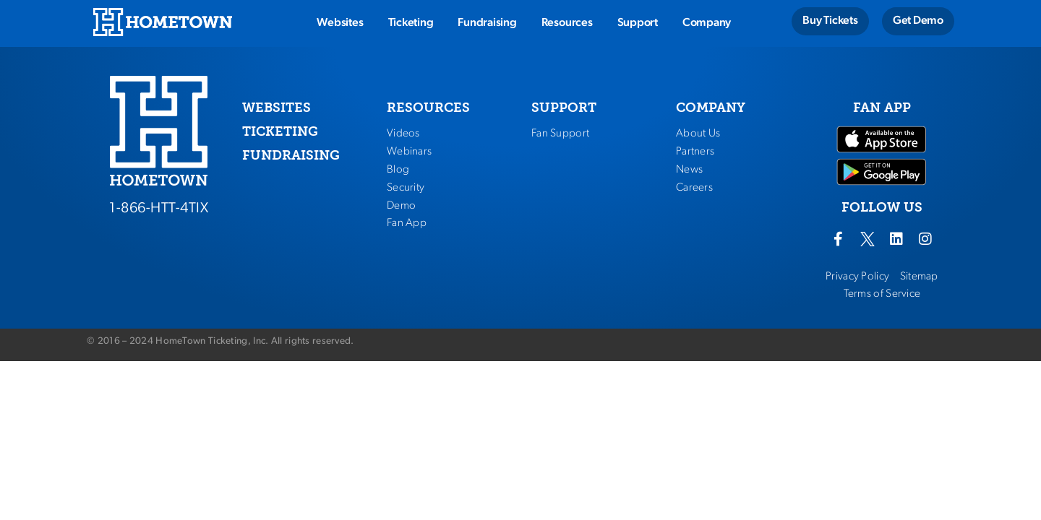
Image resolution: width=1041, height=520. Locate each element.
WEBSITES (276, 108)
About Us (698, 133)
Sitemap (919, 276)
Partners (695, 151)
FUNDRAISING (291, 155)
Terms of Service (882, 294)
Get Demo (918, 21)
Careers (694, 188)
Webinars (409, 151)
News (689, 170)
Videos (403, 133)
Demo (401, 206)
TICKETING (280, 131)
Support (637, 23)
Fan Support (560, 133)
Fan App (407, 223)
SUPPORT (563, 108)
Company (706, 23)
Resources (567, 23)
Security (405, 188)
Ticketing (411, 23)
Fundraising (487, 23)
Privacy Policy (857, 276)
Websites (340, 23)
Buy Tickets (829, 21)
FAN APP (882, 108)
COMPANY (710, 108)
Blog (398, 170)
